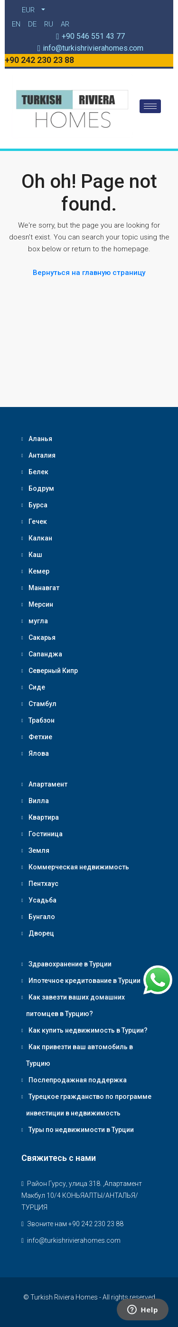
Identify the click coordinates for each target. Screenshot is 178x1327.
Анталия (42, 455)
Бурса (37, 505)
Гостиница (45, 834)
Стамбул (42, 704)
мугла (38, 621)
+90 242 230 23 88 (39, 60)
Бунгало (41, 916)
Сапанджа (45, 654)
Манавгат (43, 588)
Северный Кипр (53, 670)
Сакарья (42, 637)
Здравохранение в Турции (70, 964)
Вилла (38, 801)
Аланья (40, 438)
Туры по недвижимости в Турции (81, 1129)
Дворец (41, 933)
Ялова (38, 753)
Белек (38, 472)
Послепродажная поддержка (77, 1080)
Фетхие (40, 737)
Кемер (38, 571)
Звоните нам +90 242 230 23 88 (75, 1224)
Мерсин (40, 604)
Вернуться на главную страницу (89, 272)
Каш (35, 554)
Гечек (37, 521)
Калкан (40, 538)
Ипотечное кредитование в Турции (84, 980)
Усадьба (42, 900)
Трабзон (41, 720)
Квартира (43, 817)
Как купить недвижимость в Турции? (88, 1030)
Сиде (36, 687)
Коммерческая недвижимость (78, 867)
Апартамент (47, 784)
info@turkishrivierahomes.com (74, 1240)
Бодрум (41, 488)
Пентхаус (43, 883)
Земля (38, 850)
